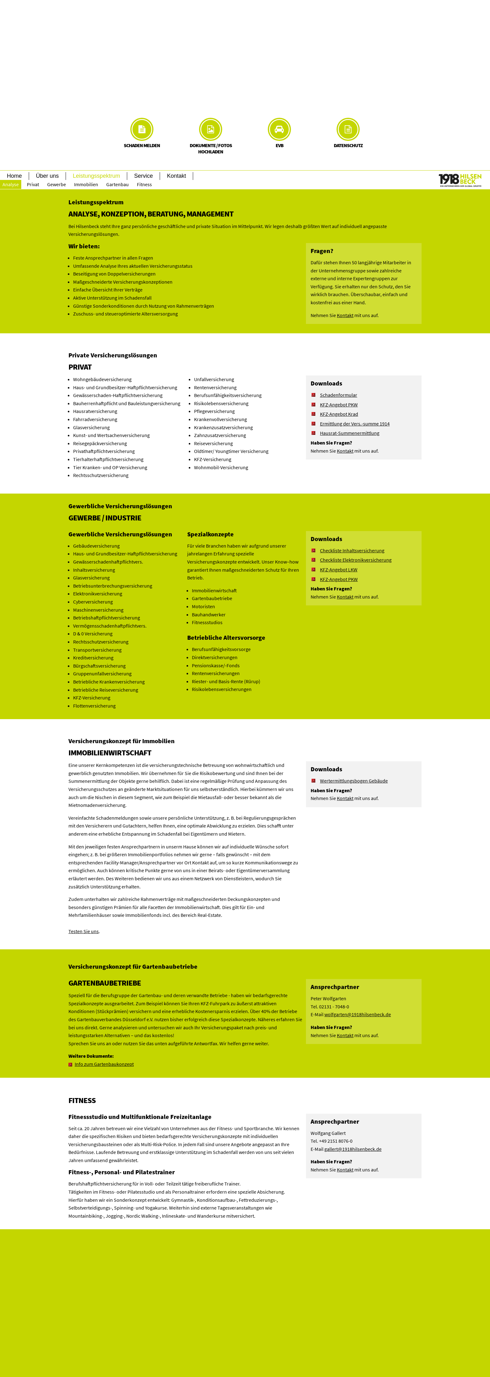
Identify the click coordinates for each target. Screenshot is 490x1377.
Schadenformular (338, 395)
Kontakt (176, 176)
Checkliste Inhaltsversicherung (352, 550)
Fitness (144, 184)
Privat (33, 184)
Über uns (47, 176)
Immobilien (86, 184)
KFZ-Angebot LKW (339, 569)
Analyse (10, 184)
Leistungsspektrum (96, 176)
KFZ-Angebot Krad (339, 414)
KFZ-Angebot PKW (339, 404)
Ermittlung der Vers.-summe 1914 (355, 423)
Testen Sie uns (83, 931)
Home (14, 176)
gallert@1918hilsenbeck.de (353, 1149)
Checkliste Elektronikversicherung (356, 560)
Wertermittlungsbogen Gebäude (354, 781)
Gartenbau (117, 184)
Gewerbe (56, 184)
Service (143, 176)
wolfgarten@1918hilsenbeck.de (357, 1014)
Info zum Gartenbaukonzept (104, 1064)
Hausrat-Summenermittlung (349, 433)
